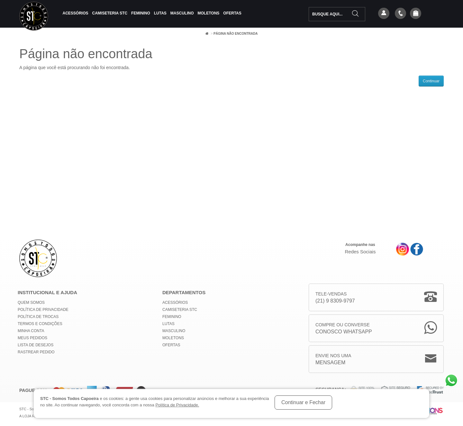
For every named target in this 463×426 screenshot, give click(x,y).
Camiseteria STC (110, 13)
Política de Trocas (38, 316)
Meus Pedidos (32, 338)
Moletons (209, 13)
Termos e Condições (40, 324)
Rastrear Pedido (36, 352)
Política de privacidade (43, 309)
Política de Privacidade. (177, 405)
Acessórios (75, 13)
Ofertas (232, 13)
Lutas (160, 13)
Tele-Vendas (335, 297)
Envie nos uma (333, 359)
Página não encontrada (235, 33)
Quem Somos (31, 302)
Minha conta (31, 331)
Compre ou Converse (343, 328)
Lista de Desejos (35, 345)
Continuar (431, 81)
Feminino (140, 13)
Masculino (182, 13)
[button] (416, 13)
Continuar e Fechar (303, 402)
